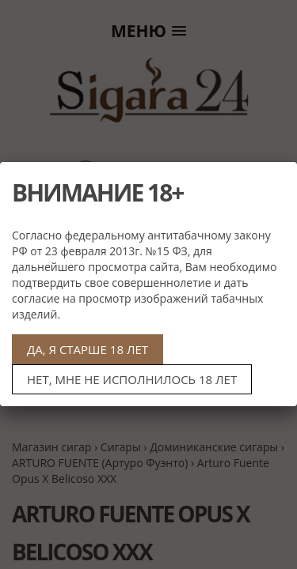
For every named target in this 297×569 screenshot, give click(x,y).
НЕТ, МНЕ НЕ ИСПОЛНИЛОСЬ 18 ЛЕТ (132, 379)
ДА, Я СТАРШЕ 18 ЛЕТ (87, 349)
